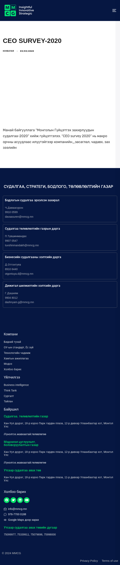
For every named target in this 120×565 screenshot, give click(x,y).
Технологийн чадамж (17, 352)
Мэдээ (8, 363)
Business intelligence (16, 384)
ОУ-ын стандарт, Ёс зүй (18, 347)
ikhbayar (8, 51)
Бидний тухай (12, 341)
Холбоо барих (12, 369)
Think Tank (10, 390)
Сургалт (9, 396)
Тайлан (8, 401)
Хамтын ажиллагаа (16, 358)
